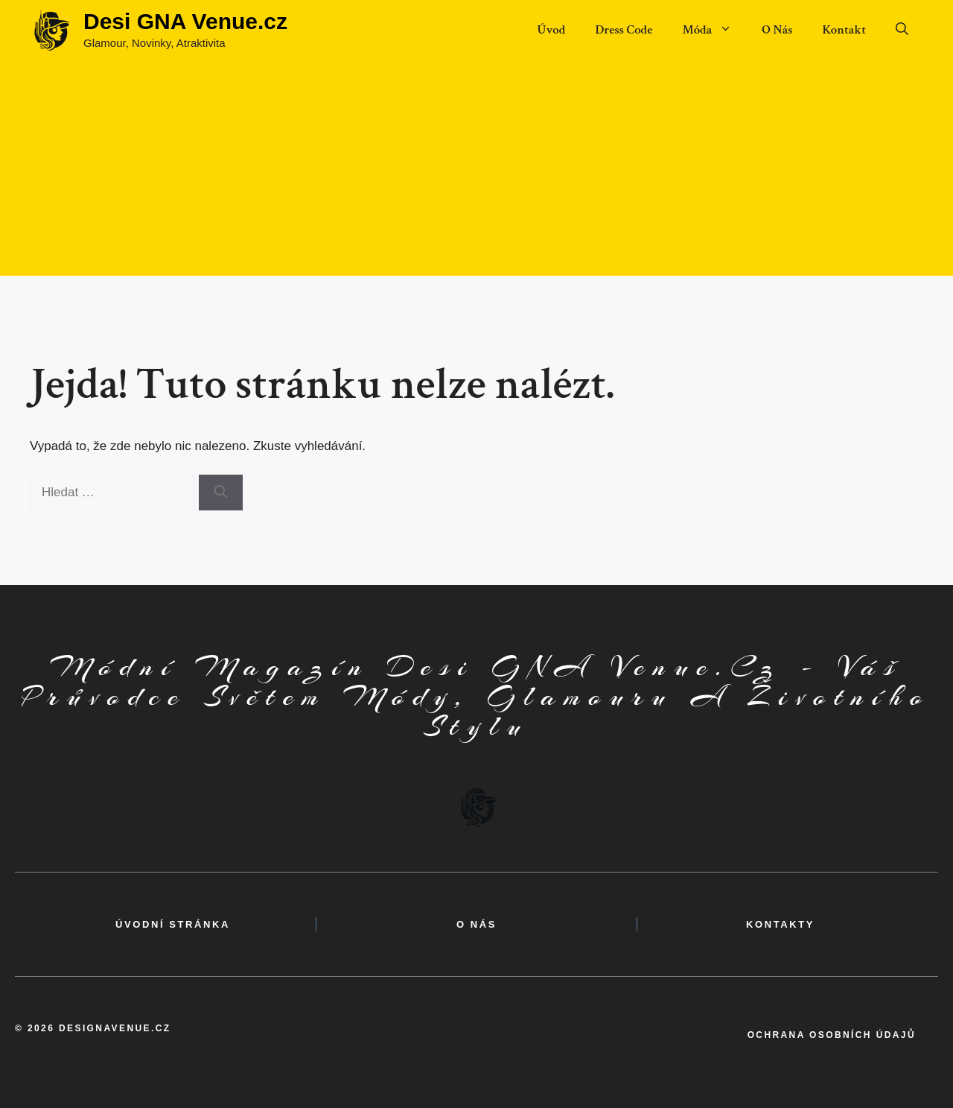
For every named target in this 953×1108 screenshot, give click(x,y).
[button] (902, 29)
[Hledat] (221, 492)
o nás (476, 924)
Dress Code (623, 30)
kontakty (780, 924)
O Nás (777, 30)
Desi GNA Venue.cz (185, 21)
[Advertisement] (476, 171)
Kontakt (844, 30)
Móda (714, 29)
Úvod (551, 30)
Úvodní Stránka (172, 924)
